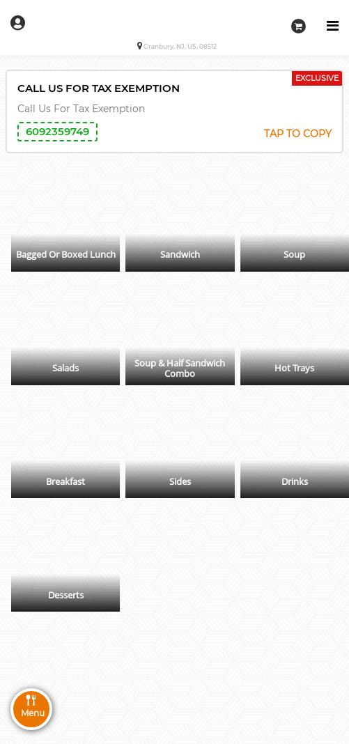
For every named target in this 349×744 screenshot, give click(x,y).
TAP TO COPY (298, 134)
